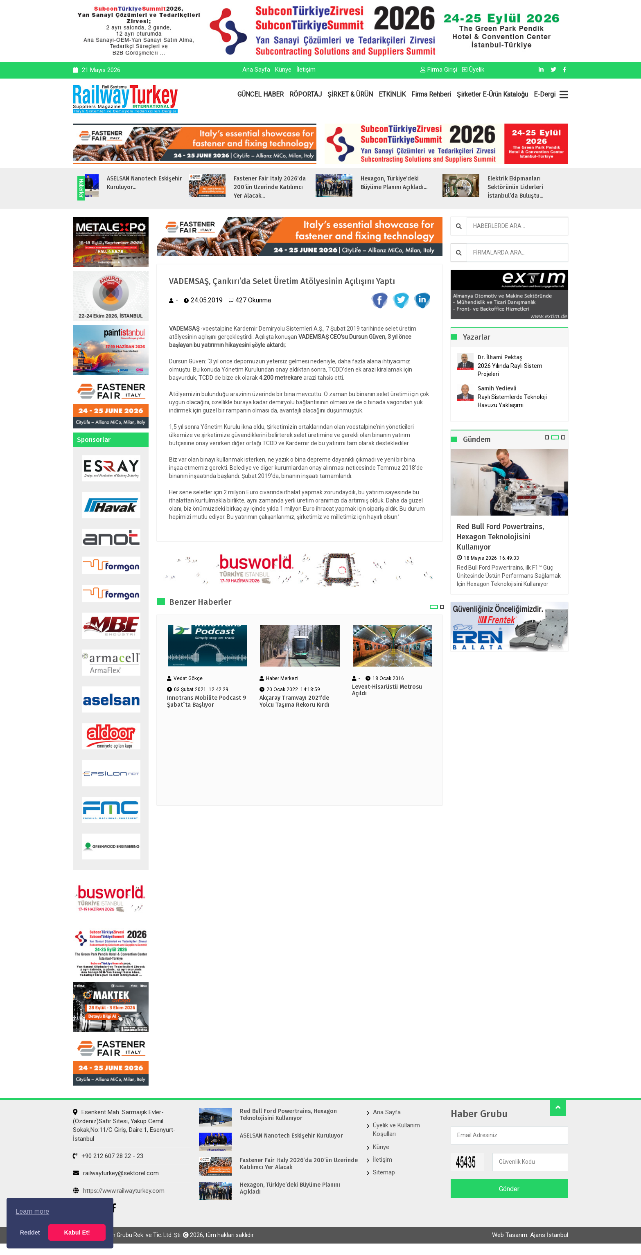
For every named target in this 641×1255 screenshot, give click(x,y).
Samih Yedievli (497, 388)
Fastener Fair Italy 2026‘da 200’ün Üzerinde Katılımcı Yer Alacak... (314, 187)
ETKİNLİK (392, 94)
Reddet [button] (30, 1232)
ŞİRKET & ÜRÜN (350, 94)
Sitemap (384, 1172)
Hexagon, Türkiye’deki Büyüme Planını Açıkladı (290, 1188)
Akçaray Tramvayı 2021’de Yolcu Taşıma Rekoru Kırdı (295, 715)
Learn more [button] (32, 1211)
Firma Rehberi (431, 94)
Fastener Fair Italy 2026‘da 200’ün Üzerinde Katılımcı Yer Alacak (299, 1164)
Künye (283, 69)
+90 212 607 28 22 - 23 (108, 1156)
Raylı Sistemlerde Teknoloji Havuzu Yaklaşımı (512, 401)
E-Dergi (544, 94)
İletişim (306, 69)
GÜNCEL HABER (260, 94)
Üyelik (473, 69)
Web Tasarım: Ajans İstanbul (530, 1237)
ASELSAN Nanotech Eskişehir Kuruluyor (291, 1136)
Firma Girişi (438, 69)
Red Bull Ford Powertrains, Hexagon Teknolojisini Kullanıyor (500, 537)
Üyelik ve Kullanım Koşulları (396, 1130)
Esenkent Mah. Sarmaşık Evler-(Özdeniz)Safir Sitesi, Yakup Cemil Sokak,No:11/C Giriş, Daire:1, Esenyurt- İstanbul (124, 1125)
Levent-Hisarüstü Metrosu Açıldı (387, 704)
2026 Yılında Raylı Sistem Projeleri (510, 370)
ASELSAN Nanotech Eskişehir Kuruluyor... (188, 183)
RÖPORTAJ (305, 94)
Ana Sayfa (256, 69)
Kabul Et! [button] (77, 1232)
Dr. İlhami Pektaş (500, 357)
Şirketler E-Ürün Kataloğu (492, 94)
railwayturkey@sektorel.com (116, 1173)
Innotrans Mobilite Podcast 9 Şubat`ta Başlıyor (206, 715)
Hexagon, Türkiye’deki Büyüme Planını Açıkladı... (438, 183)
